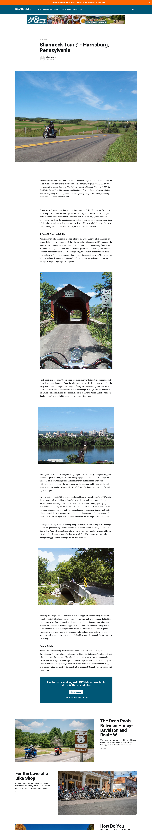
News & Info (66, 9)
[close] (149, 2)
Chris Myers (51, 57)
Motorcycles (47, 9)
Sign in (85, 697)
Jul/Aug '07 (43, 39)
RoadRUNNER (23, 9)
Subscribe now (76, 692)
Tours (39, 9)
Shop (82, 9)
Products (57, 9)
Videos (75, 9)
